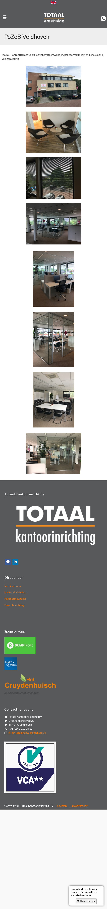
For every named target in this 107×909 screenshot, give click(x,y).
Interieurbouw (12, 586)
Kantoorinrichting (14, 592)
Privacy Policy (78, 805)
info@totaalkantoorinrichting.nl (27, 732)
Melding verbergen (86, 901)
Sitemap (62, 805)
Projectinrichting (14, 605)
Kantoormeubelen (15, 598)
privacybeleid (85, 895)
